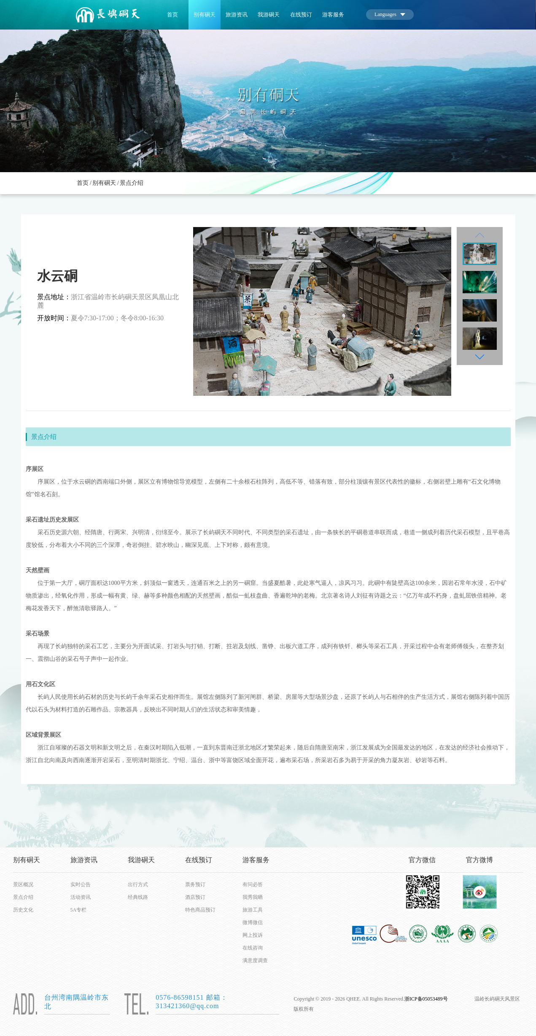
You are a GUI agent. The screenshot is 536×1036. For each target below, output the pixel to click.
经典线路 (138, 897)
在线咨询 (252, 948)
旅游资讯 (237, 15)
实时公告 (80, 884)
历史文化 (23, 910)
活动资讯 (80, 897)
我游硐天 (269, 15)
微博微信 (252, 922)
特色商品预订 (199, 910)
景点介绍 (131, 183)
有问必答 (252, 884)
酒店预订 (195, 897)
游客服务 (333, 15)
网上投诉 (252, 935)
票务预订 (195, 884)
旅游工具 (252, 910)
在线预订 (301, 15)
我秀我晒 (252, 897)
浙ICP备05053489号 (426, 999)
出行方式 (138, 884)
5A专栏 (78, 910)
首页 (172, 15)
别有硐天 (204, 15)
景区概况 (23, 884)
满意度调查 (255, 960)
